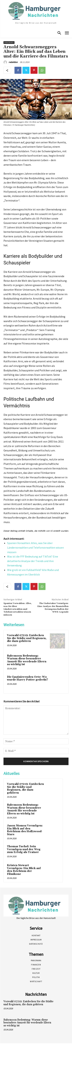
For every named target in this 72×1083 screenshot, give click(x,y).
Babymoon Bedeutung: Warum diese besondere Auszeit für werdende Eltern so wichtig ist (26, 660)
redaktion (13, 62)
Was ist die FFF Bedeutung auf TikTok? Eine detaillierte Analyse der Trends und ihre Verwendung (32, 561)
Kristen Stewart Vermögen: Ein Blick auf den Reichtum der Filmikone (24, 870)
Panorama (8, 42)
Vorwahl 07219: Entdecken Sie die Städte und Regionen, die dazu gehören (27, 638)
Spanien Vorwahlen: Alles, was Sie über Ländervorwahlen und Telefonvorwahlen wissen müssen (35, 547)
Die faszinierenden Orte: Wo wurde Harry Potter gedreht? (27, 678)
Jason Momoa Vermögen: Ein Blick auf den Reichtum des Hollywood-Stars (25, 830)
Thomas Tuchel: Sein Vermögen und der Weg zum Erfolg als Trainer (23, 849)
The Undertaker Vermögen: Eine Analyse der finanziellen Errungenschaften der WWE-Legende (53, 607)
